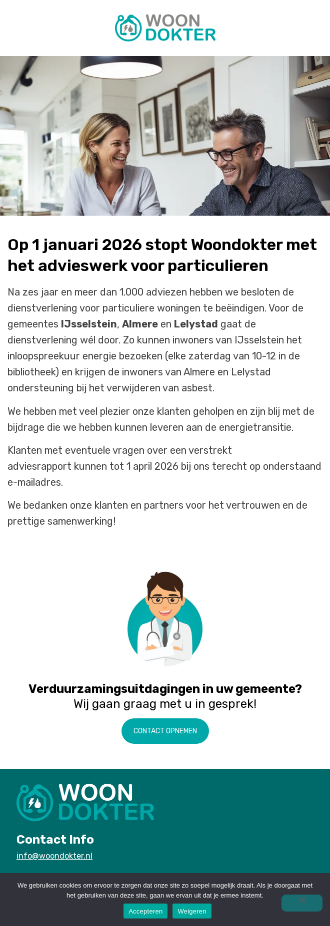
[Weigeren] (302, 903)
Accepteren (145, 911)
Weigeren (192, 911)
